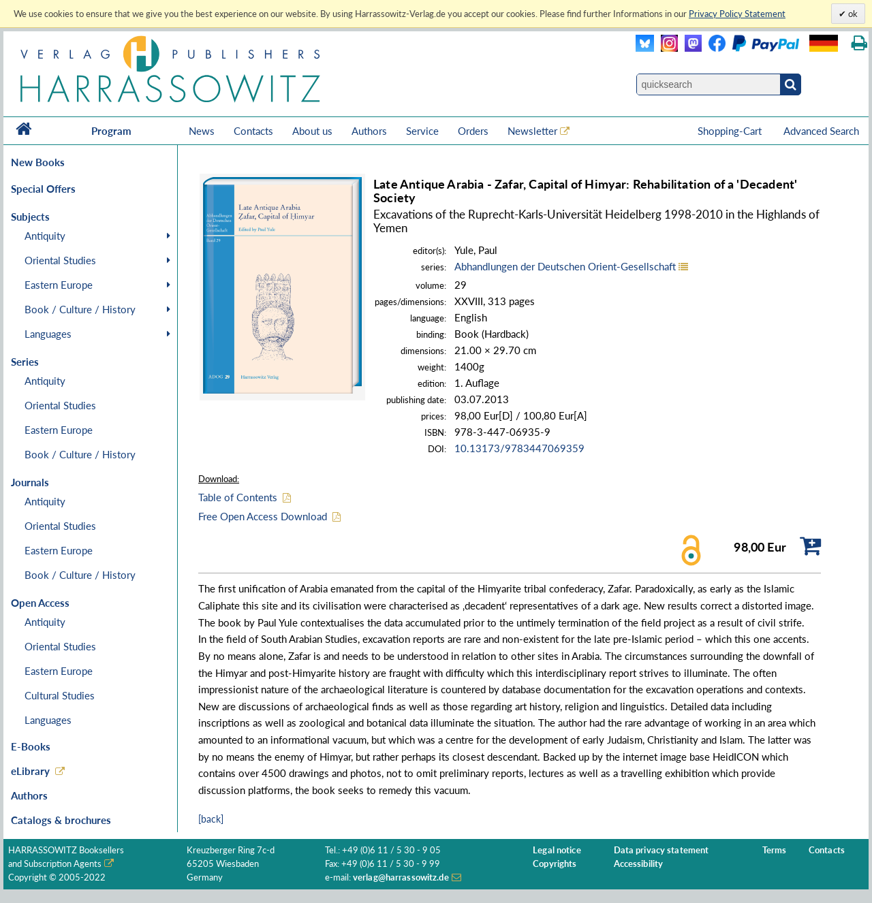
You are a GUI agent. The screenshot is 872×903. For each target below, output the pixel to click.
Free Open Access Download (262, 516)
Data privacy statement (661, 850)
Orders (473, 131)
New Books (38, 162)
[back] (210, 819)
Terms (774, 850)
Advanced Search (821, 131)
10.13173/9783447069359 (519, 448)
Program (111, 131)
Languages (48, 334)
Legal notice (557, 850)
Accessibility (639, 864)
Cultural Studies (60, 695)
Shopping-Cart (731, 131)
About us (312, 131)
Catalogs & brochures (61, 820)
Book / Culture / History (80, 309)
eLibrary (30, 771)
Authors (369, 131)
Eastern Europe (59, 285)
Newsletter (532, 131)
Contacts (253, 131)
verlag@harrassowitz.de (401, 877)
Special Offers (43, 189)
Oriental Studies (60, 260)
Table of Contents (237, 497)
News (202, 131)
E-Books (30, 746)
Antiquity (45, 235)
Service (422, 131)
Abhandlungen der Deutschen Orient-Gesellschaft (565, 266)
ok (852, 13)
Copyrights (554, 864)
